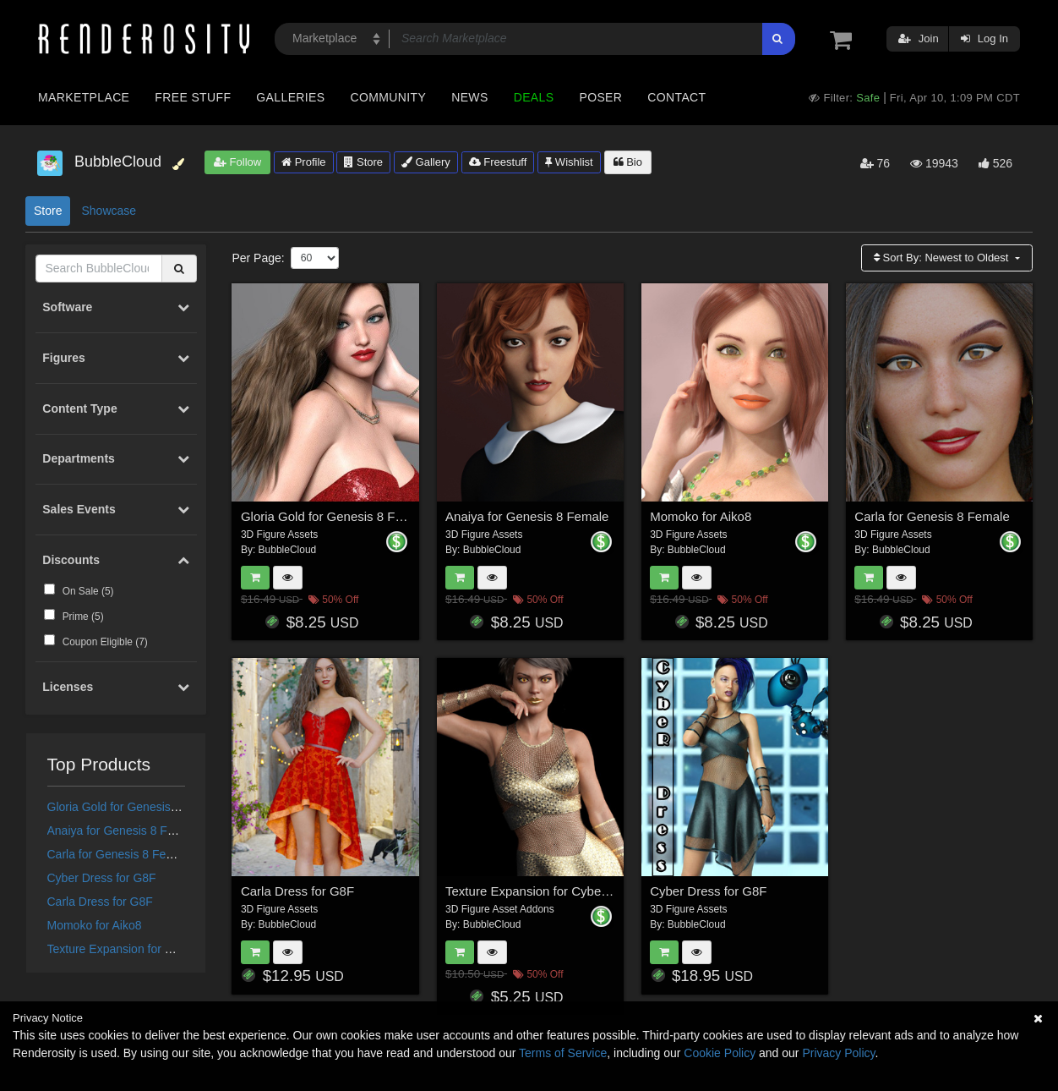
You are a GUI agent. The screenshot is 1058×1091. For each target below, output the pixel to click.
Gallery (425, 162)
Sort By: (943, 257)
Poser (600, 97)
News (469, 97)
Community (389, 97)
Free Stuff (193, 97)
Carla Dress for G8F (100, 901)
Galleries (290, 97)
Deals (534, 97)
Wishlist (568, 162)
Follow (237, 162)
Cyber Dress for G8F (101, 878)
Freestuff (498, 162)
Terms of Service (563, 1053)
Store (363, 162)
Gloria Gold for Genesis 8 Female (135, 807)
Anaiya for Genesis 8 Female (123, 830)
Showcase (108, 210)
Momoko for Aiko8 (94, 925)
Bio (628, 162)
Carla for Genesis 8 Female (119, 854)
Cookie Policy (719, 1053)
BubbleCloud (288, 550)
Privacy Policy (838, 1053)
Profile (303, 162)
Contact (676, 97)
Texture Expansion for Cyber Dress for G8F (160, 949)
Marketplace (83, 97)
